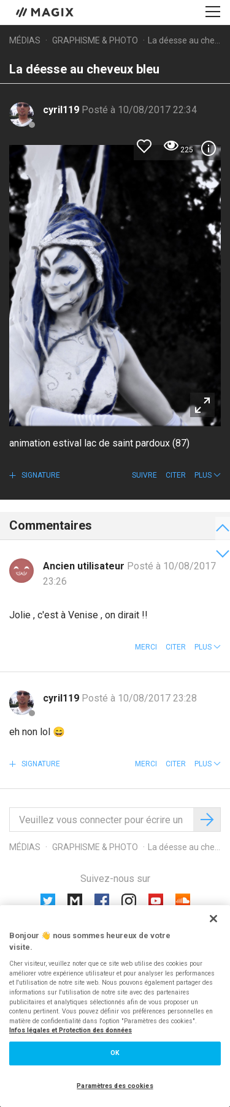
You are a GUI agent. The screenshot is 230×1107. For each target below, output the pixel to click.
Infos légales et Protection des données (70, 1030)
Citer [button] (176, 475)
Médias (24, 40)
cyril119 (62, 110)
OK (115, 1053)
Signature (40, 475)
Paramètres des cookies (115, 1086)
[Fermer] (213, 918)
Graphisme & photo (95, 40)
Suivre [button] (144, 475)
